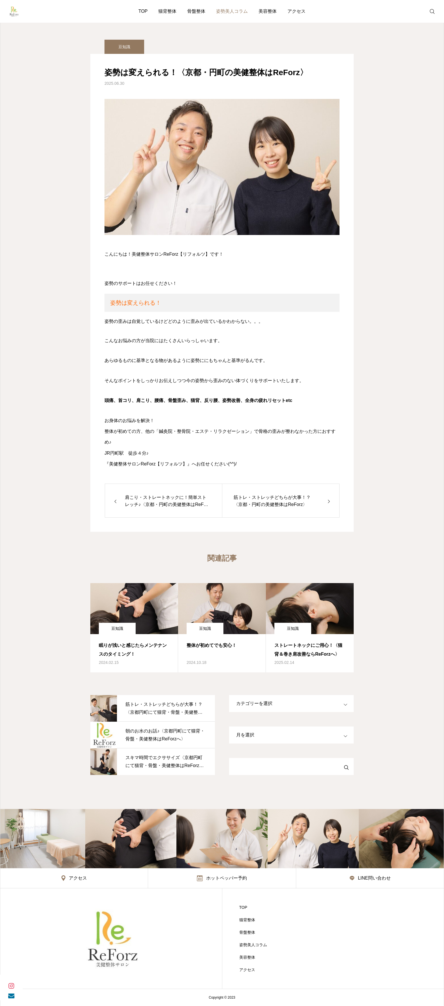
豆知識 (124, 47)
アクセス (296, 11)
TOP (143, 11)
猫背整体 (167, 11)
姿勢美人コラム (232, 11)
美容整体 (268, 11)
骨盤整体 (196, 11)
